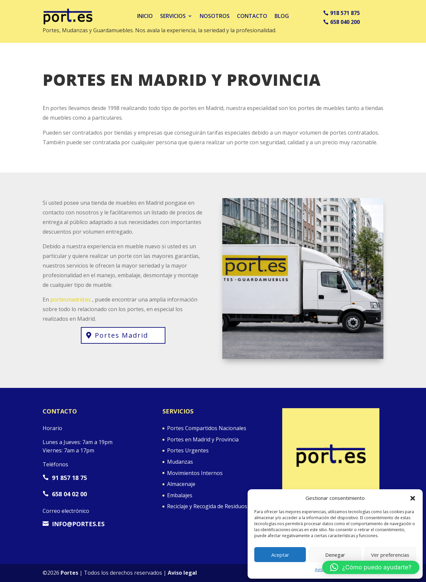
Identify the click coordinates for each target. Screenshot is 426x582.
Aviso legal (182, 572)
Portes (69, 572)
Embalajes (179, 495)
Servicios (173, 16)
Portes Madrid (121, 335)
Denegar (335, 554)
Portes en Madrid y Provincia (203, 439)
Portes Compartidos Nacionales (206, 428)
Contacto (252, 16)
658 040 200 (345, 22)
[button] (412, 498)
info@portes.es (74, 524)
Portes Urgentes (188, 450)
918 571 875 (345, 13)
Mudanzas (180, 461)
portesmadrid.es (70, 299)
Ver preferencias (390, 554)
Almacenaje (181, 484)
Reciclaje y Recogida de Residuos (207, 506)
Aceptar (280, 554)
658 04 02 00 (65, 494)
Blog (282, 16)
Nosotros (215, 16)
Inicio (145, 16)
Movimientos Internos (195, 473)
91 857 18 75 (65, 478)
